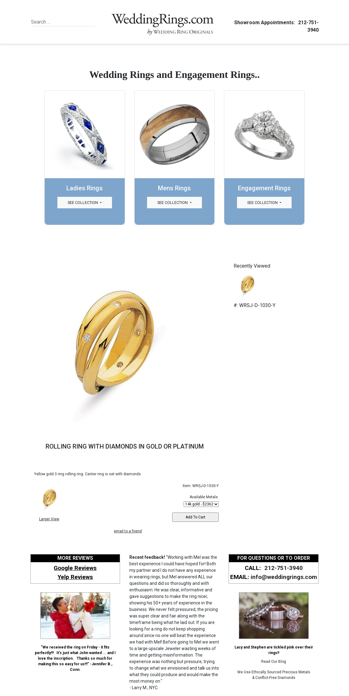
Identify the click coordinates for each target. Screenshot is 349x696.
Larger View (49, 519)
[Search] (59, 22)
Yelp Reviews (75, 577)
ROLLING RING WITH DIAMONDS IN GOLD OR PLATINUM (125, 446)
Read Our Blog (273, 661)
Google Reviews (75, 568)
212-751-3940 (282, 567)
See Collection (83, 202)
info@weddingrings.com (284, 577)
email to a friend (128, 531)
